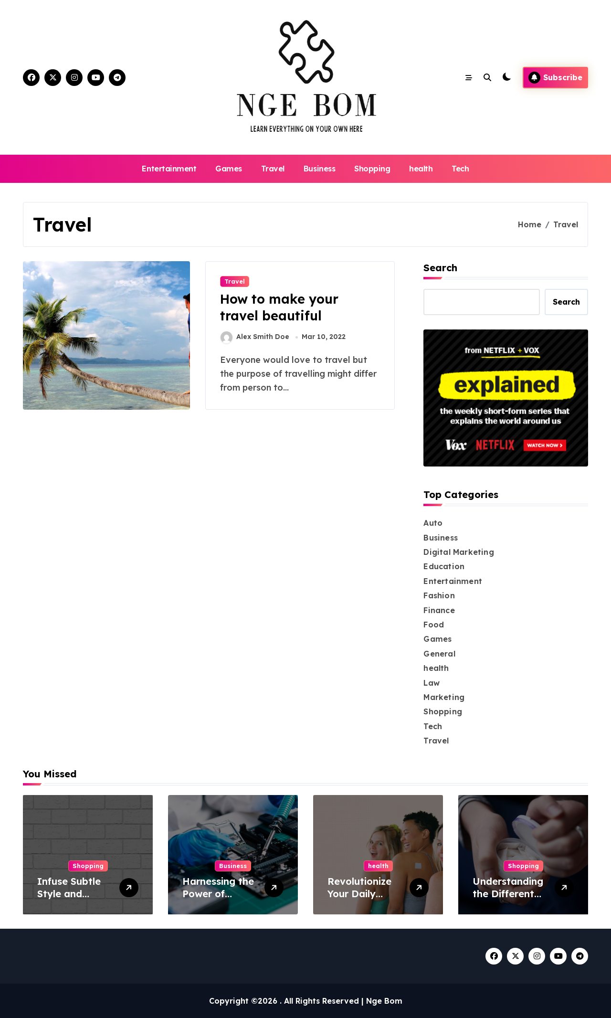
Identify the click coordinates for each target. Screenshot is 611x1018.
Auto (432, 523)
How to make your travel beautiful (279, 307)
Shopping (372, 168)
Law (431, 683)
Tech (460, 168)
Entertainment (169, 168)
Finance (438, 610)
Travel (272, 168)
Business (319, 168)
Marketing (443, 697)
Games (228, 168)
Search (440, 268)
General (439, 653)
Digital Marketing (458, 552)
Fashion (438, 595)
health (420, 168)
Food (433, 624)
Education (443, 566)
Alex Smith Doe (255, 337)
